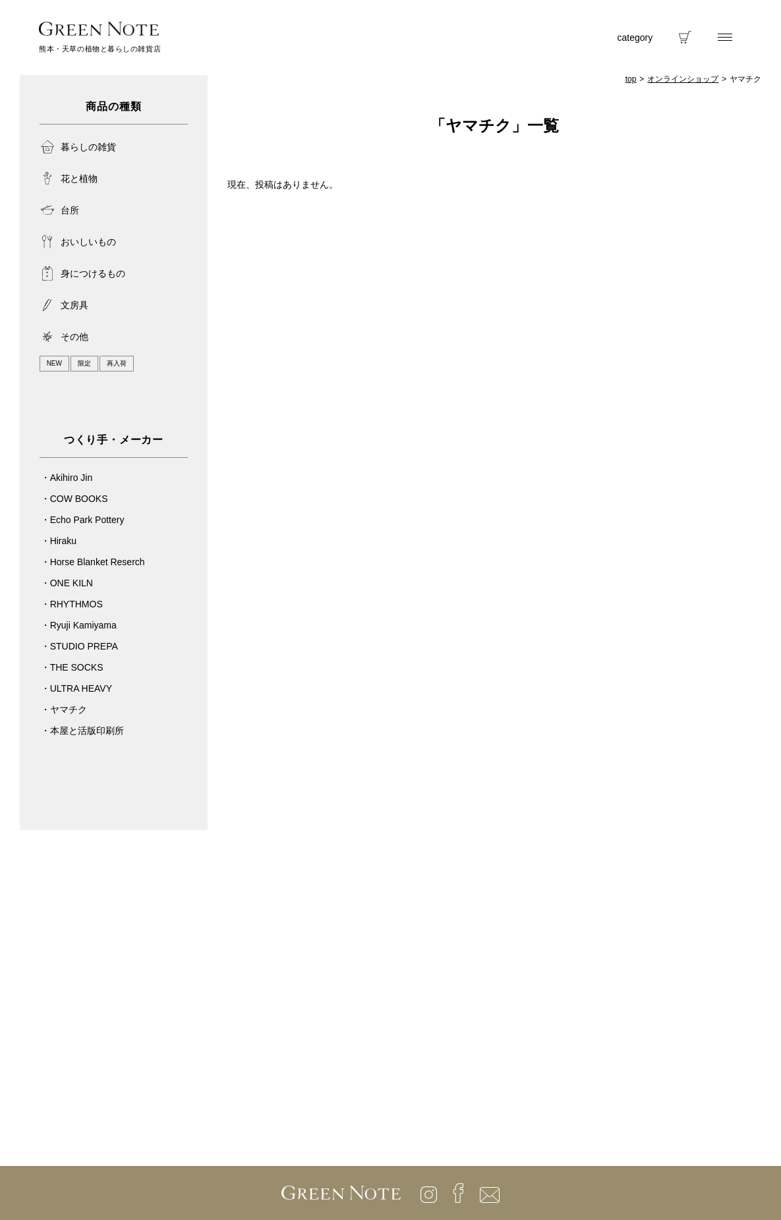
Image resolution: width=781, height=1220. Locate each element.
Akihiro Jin (71, 477)
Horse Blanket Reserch (97, 562)
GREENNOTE (99, 28)
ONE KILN (71, 583)
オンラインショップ (682, 79)
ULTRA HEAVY (81, 688)
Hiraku (63, 541)
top (631, 79)
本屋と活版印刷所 (87, 730)
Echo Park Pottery (87, 519)
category (635, 37)
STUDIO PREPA (84, 646)
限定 (84, 363)
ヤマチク (68, 709)
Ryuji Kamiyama (83, 625)
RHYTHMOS (76, 604)
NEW (54, 363)
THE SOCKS (76, 667)
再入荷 (117, 363)
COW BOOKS (79, 498)
